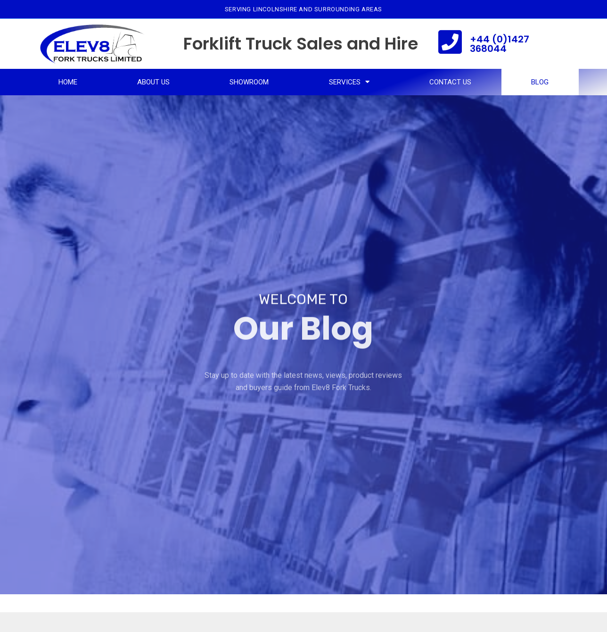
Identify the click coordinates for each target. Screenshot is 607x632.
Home (67, 82)
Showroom (249, 82)
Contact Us (450, 82)
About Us (153, 82)
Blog (540, 82)
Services (349, 82)
